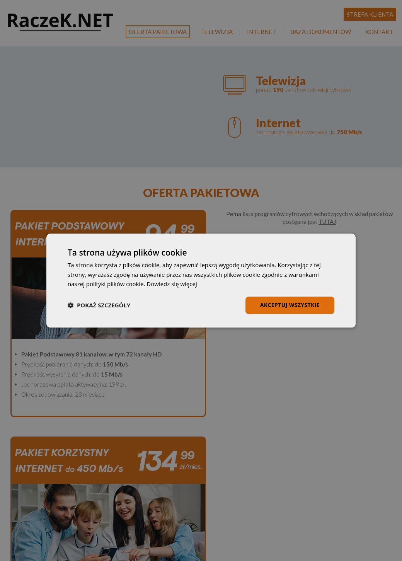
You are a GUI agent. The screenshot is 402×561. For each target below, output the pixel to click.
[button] (99, 305)
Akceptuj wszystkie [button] (290, 305)
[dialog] (201, 280)
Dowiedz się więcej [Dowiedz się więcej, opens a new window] (171, 284)
